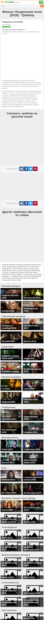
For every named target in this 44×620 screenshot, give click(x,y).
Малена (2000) (8, 503)
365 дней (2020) (8, 341)
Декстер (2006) (8, 614)
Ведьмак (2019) (8, 460)
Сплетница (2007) (9, 419)
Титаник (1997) (29, 515)
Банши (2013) (7, 448)
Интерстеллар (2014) (32, 531)
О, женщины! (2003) (31, 448)
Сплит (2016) (28, 571)
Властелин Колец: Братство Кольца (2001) (31, 595)
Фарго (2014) (7, 531)
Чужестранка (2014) (31, 586)
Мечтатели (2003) (9, 488)
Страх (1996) (28, 389)
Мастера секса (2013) (32, 488)
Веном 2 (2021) (8, 571)
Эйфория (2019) (8, 476)
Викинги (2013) (29, 341)
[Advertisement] (22, 57)
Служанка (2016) (30, 432)
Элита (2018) (28, 358)
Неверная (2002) (8, 402)
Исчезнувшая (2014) (32, 298)
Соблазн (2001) (8, 311)
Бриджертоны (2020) (10, 371)
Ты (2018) (6, 389)
